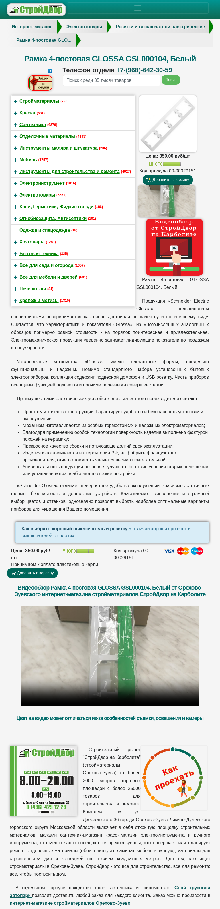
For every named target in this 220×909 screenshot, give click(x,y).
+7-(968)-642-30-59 (144, 70)
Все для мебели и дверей (48, 277)
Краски (27, 112)
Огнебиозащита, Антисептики (53, 218)
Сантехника (32, 124)
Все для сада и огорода (46, 265)
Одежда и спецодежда (44, 230)
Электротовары (37, 194)
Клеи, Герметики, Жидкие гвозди (56, 206)
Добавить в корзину (167, 179)
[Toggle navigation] (138, 8)
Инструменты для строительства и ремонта (69, 171)
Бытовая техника (39, 253)
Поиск (170, 79)
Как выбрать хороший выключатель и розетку (74, 528)
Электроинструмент (42, 183)
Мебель (28, 159)
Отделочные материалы (47, 136)
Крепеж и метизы (39, 300)
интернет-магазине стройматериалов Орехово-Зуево (70, 903)
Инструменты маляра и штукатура (58, 148)
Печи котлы (32, 288)
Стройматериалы (39, 101)
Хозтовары (31, 241)
